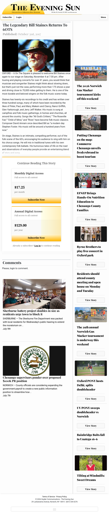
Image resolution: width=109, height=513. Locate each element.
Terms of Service (48, 497)
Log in (37, 246)
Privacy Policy (61, 497)
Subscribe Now (36, 199)
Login (19, 17)
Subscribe (7, 17)
